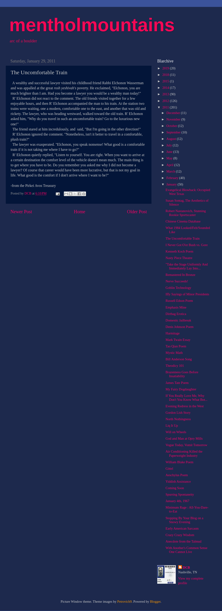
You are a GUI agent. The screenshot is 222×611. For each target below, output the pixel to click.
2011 (166, 107)
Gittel (169, 468)
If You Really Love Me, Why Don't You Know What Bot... (186, 397)
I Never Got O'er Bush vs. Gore (187, 245)
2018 (166, 75)
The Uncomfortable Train (183, 238)
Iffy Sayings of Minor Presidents (187, 294)
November (173, 119)
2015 (166, 81)
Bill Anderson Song (179, 359)
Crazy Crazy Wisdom (180, 535)
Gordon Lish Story (178, 412)
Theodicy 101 (175, 365)
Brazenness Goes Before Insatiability (182, 374)
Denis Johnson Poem (180, 327)
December (173, 113)
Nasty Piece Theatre (179, 258)
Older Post (137, 211)
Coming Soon (175, 488)
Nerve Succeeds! (177, 281)
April (170, 165)
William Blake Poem (179, 462)
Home (79, 211)
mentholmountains (92, 25)
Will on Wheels (176, 432)
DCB (186, 567)
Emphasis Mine (176, 307)
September (174, 132)
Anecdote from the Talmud (183, 541)
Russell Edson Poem (179, 300)
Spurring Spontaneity (180, 494)
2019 (166, 68)
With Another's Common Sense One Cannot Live (186, 550)
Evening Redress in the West (185, 406)
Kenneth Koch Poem (179, 251)
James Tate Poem (177, 383)
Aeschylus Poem (177, 475)
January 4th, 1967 (177, 501)
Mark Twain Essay (178, 340)
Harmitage (173, 333)
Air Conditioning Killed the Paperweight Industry (184, 453)
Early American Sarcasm (182, 528)
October (172, 126)
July (169, 145)
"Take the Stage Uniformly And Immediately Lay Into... (187, 266)
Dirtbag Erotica (176, 314)
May (169, 158)
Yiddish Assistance (178, 481)
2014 (166, 87)
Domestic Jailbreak (178, 320)
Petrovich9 (124, 601)
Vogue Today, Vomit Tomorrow (186, 445)
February (172, 178)
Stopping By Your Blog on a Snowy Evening (184, 520)
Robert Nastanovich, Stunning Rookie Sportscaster (186, 213)
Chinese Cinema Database (183, 221)
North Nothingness (178, 419)
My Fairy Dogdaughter (181, 389)
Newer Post (21, 211)
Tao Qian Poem (176, 346)
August (171, 139)
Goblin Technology (178, 288)
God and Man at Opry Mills (184, 438)
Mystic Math (174, 353)
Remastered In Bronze (180, 275)
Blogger (155, 601)
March (171, 171)
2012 (166, 101)
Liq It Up (172, 425)
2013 (166, 94)
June (169, 152)
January (172, 184)
